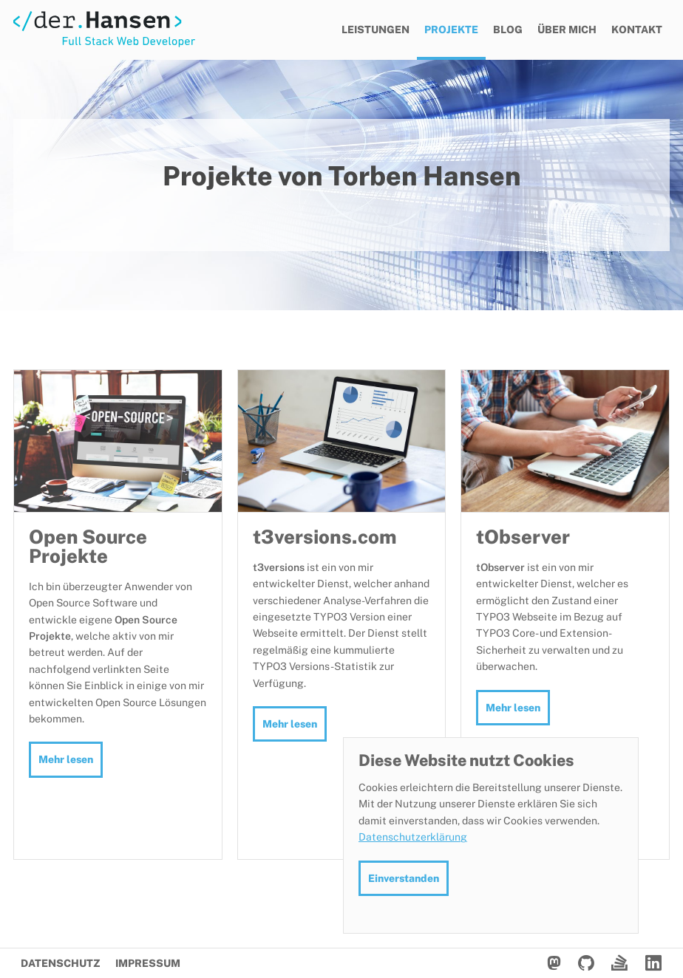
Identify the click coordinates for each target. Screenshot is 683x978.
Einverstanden (403, 878)
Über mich (567, 29)
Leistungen (376, 29)
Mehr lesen (65, 759)
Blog (508, 29)
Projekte (451, 29)
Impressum (147, 963)
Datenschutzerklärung (413, 837)
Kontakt (636, 29)
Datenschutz (61, 963)
